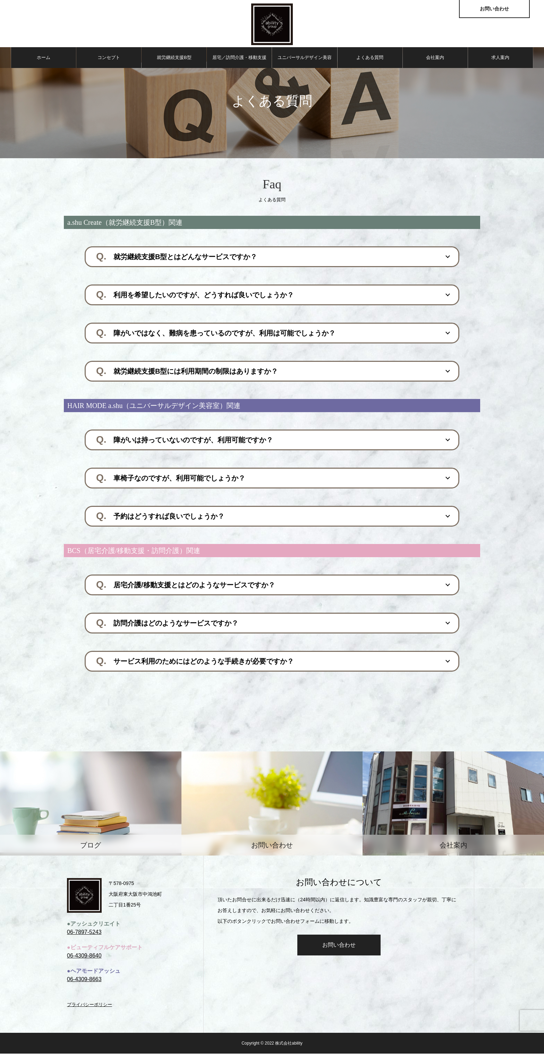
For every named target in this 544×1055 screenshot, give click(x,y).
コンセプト (108, 58)
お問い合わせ (339, 946)
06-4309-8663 (84, 981)
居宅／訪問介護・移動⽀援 (239, 58)
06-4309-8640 (84, 957)
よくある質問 (369, 58)
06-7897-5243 (84, 933)
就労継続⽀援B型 (174, 58)
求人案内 (500, 58)
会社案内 (435, 58)
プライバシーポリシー (89, 1006)
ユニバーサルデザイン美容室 (305, 62)
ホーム (43, 58)
